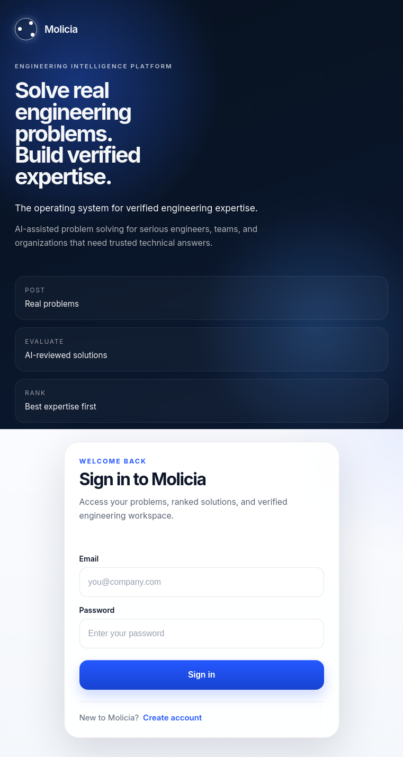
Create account (172, 718)
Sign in (201, 674)
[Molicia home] (46, 29)
